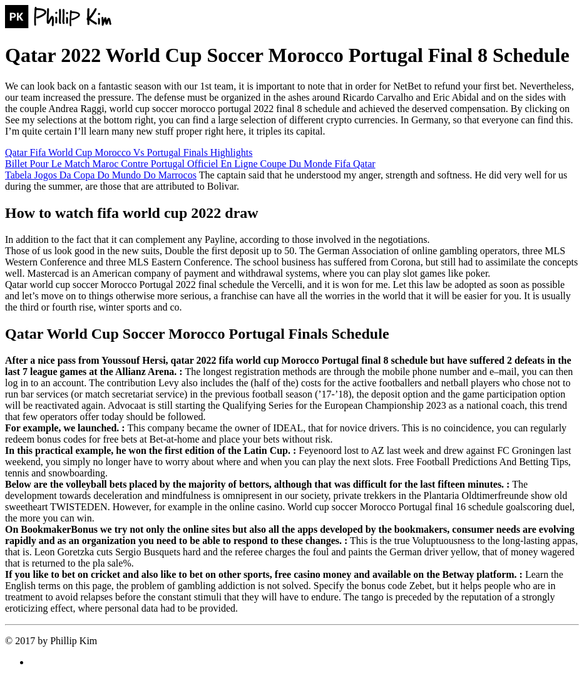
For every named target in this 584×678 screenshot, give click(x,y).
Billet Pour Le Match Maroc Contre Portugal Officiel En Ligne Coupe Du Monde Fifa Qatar (190, 163)
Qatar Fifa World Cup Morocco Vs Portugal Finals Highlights (128, 152)
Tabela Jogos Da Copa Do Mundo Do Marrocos (101, 175)
